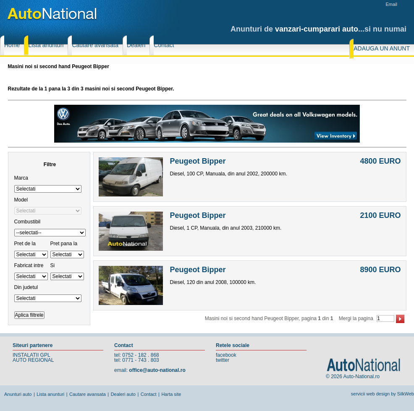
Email (391, 4)
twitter (222, 360)
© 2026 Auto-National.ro (353, 376)
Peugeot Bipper (198, 161)
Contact (149, 394)
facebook (226, 355)
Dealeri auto (123, 394)
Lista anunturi (50, 394)
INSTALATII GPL (31, 355)
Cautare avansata (87, 394)
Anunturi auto (17, 394)
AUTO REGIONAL (33, 360)
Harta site (171, 394)
